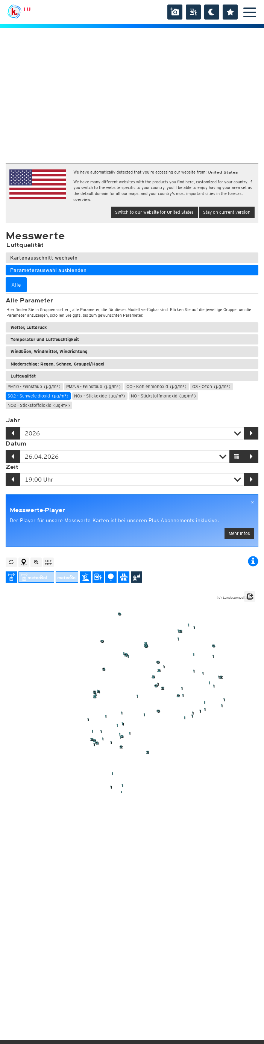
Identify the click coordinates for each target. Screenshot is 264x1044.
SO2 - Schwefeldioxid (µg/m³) (38, 396)
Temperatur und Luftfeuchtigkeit (45, 339)
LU (27, 9)
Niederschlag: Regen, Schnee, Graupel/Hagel (57, 364)
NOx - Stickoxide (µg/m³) (100, 396)
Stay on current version (226, 212)
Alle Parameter (29, 300)
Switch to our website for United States (154, 212)
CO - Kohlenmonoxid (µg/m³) (156, 386)
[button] (249, 596)
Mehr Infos (239, 533)
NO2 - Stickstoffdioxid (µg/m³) (39, 405)
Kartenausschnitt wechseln (43, 258)
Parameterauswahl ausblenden (48, 270)
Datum (16, 443)
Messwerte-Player (37, 510)
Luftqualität (23, 376)
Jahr (13, 420)
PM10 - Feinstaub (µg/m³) (34, 386)
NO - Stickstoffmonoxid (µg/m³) (163, 396)
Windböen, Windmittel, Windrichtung (49, 351)
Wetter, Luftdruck (29, 327)
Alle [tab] (16, 285)
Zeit (12, 467)
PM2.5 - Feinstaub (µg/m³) (93, 386)
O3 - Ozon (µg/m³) (211, 386)
